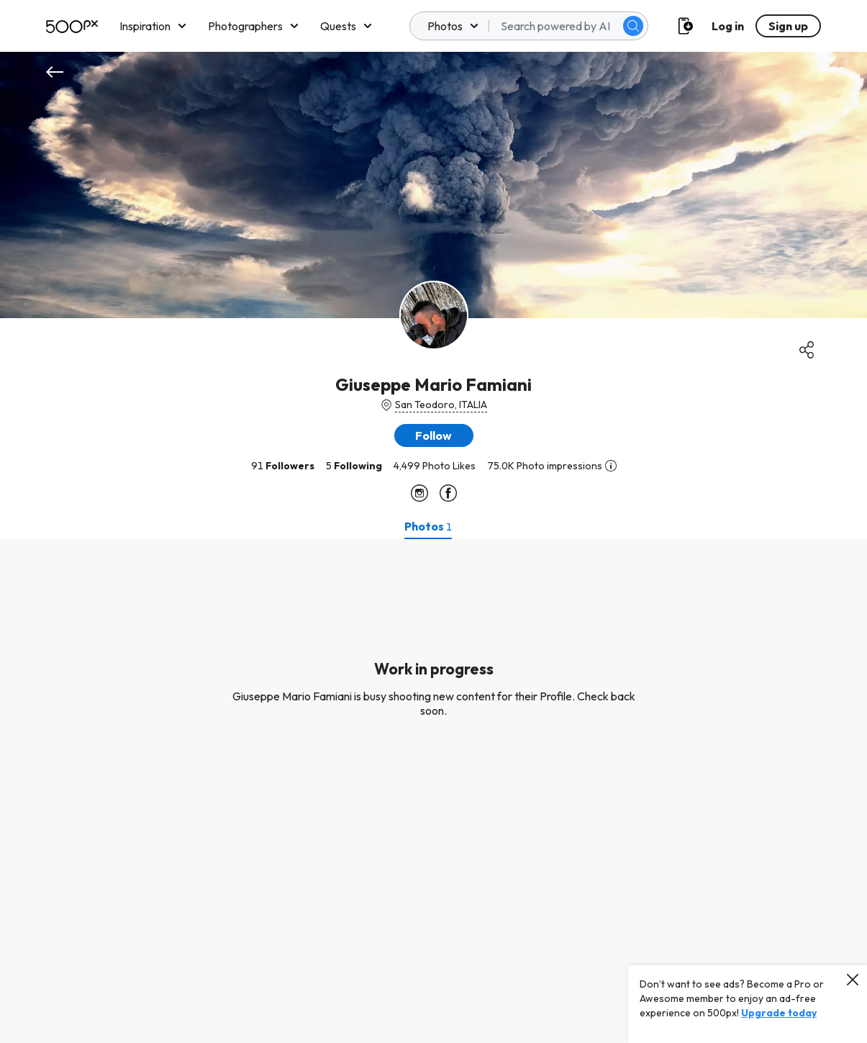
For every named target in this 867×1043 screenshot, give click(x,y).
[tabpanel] (433, 791)
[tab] (428, 526)
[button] (433, 435)
